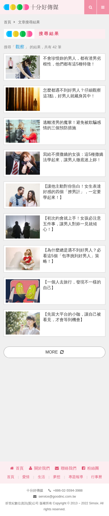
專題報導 (76, 477)
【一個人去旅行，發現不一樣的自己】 (72, 285)
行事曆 (96, 477)
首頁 (7, 22)
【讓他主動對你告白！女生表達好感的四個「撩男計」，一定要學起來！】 (72, 192)
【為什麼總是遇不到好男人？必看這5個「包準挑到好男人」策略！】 (72, 255)
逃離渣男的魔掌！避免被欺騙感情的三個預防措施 (72, 125)
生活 (41, 477)
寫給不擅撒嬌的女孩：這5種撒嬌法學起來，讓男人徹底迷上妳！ (73, 157)
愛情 (26, 477)
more (55, 352)
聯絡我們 (65, 468)
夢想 (56, 477)
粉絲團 (90, 468)
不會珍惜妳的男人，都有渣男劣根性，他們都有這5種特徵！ (72, 61)
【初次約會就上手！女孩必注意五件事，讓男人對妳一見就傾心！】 (72, 224)
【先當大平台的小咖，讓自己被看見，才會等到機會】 (72, 317)
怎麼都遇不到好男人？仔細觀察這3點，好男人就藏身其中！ (72, 93)
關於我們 (39, 468)
